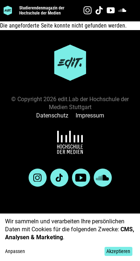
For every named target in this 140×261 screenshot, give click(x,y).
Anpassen (15, 251)
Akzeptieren (118, 251)
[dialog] (70, 237)
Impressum (90, 115)
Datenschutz (52, 115)
